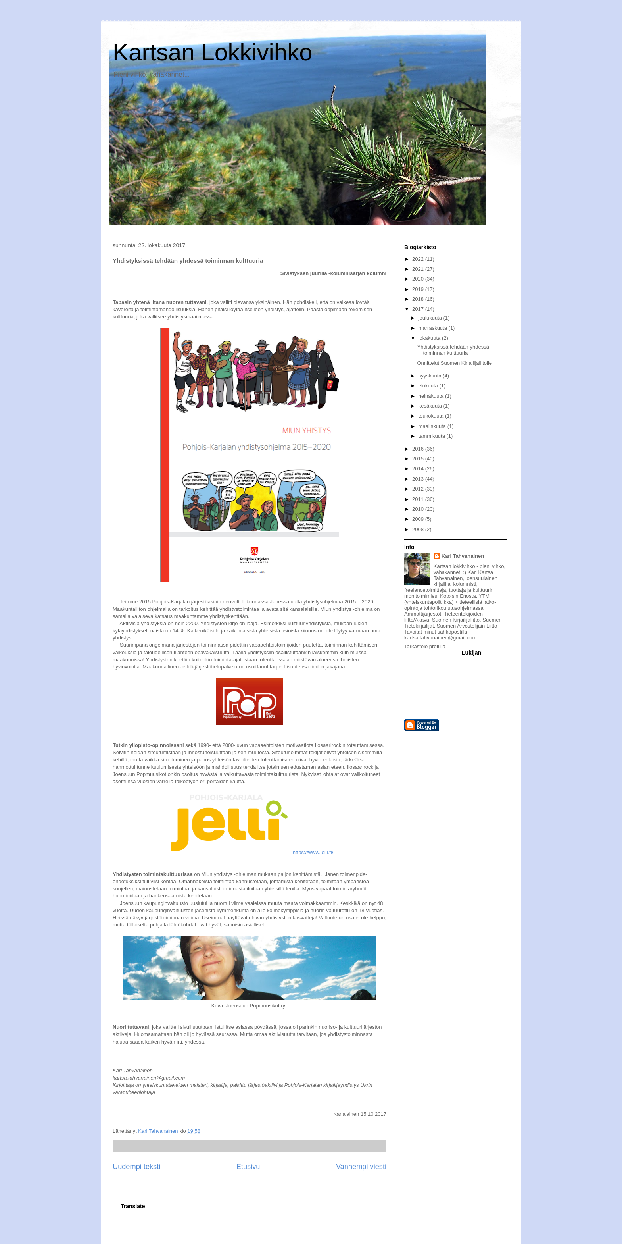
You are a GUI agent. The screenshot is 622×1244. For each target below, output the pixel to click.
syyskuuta (431, 376)
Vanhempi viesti (361, 1167)
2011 (418, 499)
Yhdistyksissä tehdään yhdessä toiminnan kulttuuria (453, 350)
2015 (418, 459)
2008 (418, 529)
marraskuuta (434, 328)
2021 (418, 269)
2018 (418, 299)
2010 (418, 509)
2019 (418, 289)
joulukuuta (431, 318)
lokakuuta (430, 338)
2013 (418, 479)
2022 (418, 259)
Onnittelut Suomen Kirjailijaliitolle (454, 363)
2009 (418, 519)
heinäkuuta (432, 396)
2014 (418, 469)
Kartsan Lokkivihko (213, 52)
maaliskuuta (433, 426)
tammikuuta (433, 436)
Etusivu (248, 1167)
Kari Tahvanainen (463, 556)
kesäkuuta (431, 406)
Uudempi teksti (136, 1167)
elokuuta (429, 386)
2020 (418, 279)
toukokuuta (432, 416)
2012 (418, 489)
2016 (418, 449)
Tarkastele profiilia (424, 646)
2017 (418, 309)
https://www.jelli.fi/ (313, 852)
